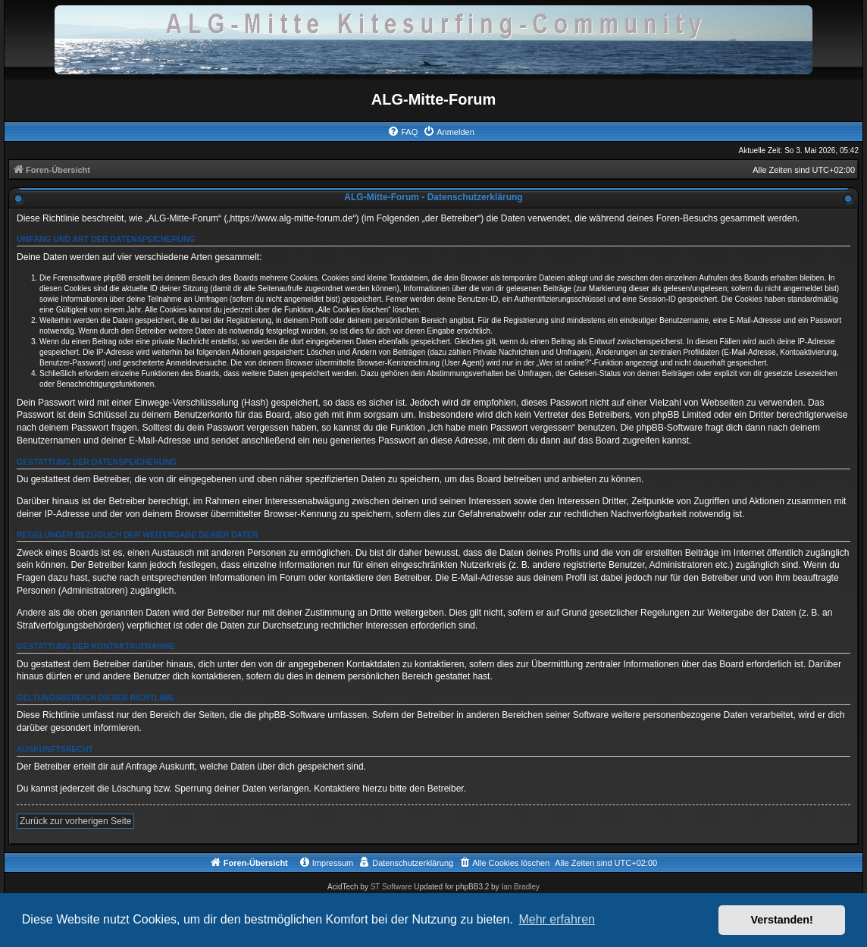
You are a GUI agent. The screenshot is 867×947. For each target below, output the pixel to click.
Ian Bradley (520, 887)
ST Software (391, 887)
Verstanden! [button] (782, 920)
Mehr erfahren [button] (556, 919)
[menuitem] (402, 132)
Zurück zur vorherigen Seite (75, 821)
